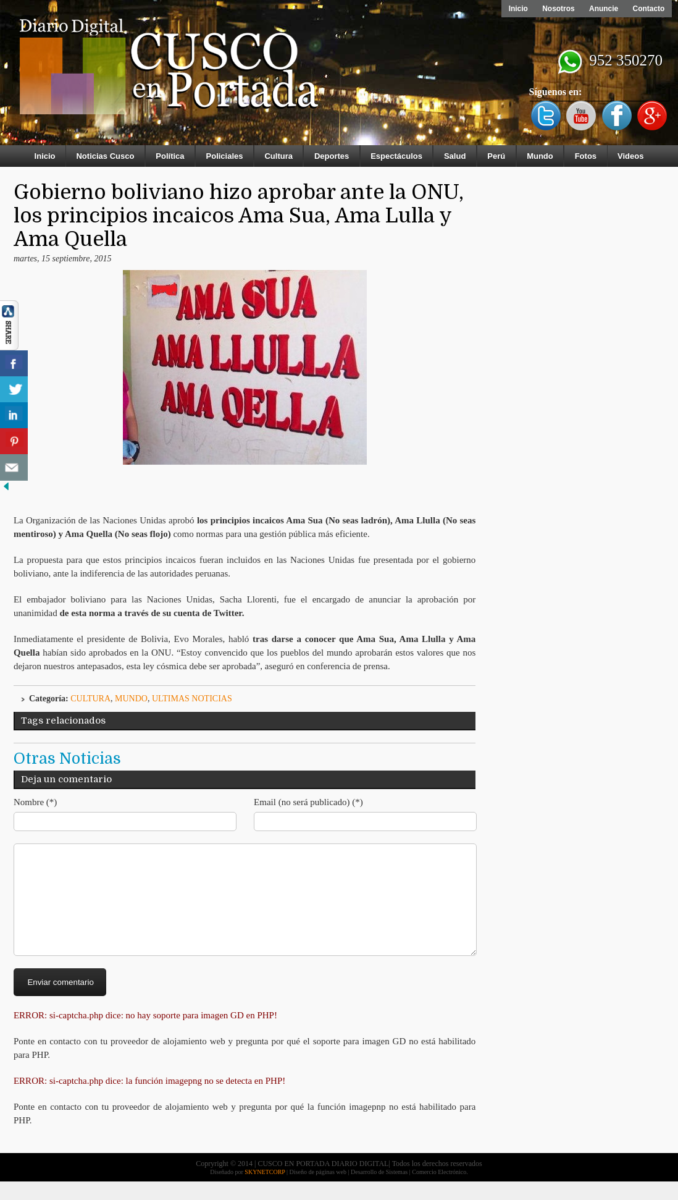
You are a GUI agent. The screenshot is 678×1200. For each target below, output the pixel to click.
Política (170, 156)
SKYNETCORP (265, 1190)
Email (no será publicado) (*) (308, 802)
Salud (455, 156)
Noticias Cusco (105, 156)
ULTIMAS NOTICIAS (192, 698)
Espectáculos (396, 156)
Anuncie (602, 8)
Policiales (224, 156)
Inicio (516, 8)
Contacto (648, 8)
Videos (630, 156)
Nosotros (557, 8)
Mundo (540, 156)
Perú (496, 156)
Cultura (278, 156)
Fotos (585, 156)
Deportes (331, 156)
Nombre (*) (35, 802)
